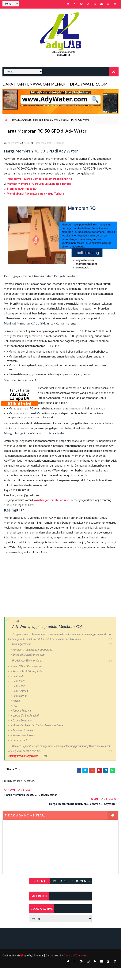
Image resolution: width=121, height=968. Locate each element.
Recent (39, 881)
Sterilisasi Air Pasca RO (22, 189)
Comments (81, 881)
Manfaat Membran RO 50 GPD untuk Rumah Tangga (39, 184)
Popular (60, 881)
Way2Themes (35, 955)
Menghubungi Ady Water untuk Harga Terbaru (35, 194)
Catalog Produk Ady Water (23, 756)
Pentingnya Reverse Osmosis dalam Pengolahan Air (39, 179)
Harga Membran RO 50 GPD (26, 119)
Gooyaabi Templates (75, 955)
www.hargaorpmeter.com (50, 500)
